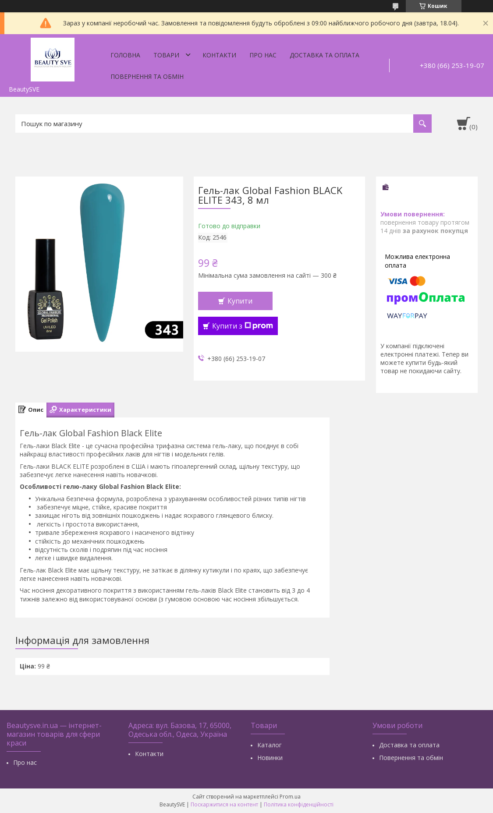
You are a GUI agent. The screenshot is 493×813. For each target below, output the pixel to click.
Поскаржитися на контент (224, 804)
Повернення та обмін (147, 76)
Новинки (270, 757)
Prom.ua (290, 796)
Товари (166, 55)
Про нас (263, 55)
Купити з (242, 326)
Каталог (269, 745)
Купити (239, 301)
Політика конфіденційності (298, 804)
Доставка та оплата (324, 55)
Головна (125, 55)
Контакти (219, 55)
